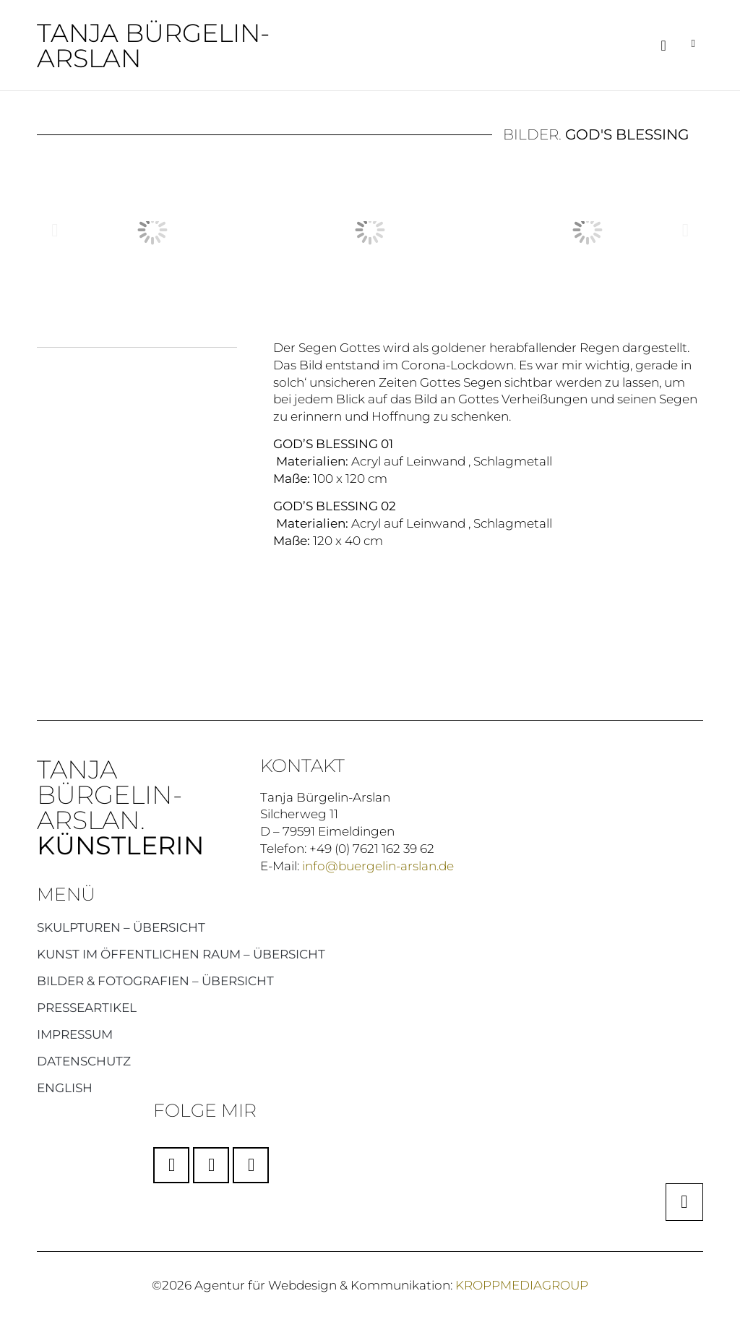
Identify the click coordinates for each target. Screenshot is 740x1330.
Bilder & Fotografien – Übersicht (155, 980)
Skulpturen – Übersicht (121, 926)
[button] (663, 45)
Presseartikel (87, 1007)
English (64, 1087)
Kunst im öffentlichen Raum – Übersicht (181, 953)
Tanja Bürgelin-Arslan (153, 45)
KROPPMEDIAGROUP (521, 1284)
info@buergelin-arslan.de (378, 865)
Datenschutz (84, 1060)
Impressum (75, 1033)
